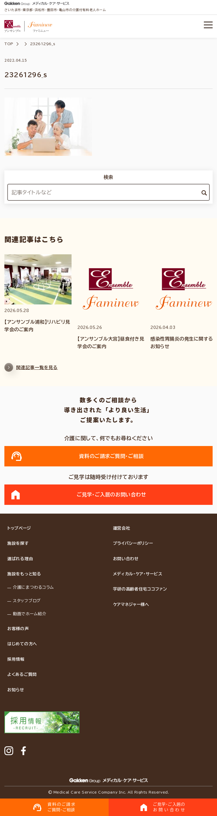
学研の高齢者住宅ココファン (140, 589)
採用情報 (16, 659)
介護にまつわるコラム (33, 587)
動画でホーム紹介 (29, 614)
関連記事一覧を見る (31, 370)
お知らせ (15, 690)
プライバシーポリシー (133, 543)
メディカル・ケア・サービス (137, 574)
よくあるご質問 (22, 674)
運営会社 (121, 528)
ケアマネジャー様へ (131, 604)
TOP (8, 43)
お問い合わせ (126, 559)
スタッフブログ (27, 601)
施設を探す (18, 543)
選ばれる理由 (20, 559)
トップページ (19, 528)
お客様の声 (18, 629)
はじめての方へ (22, 644)
